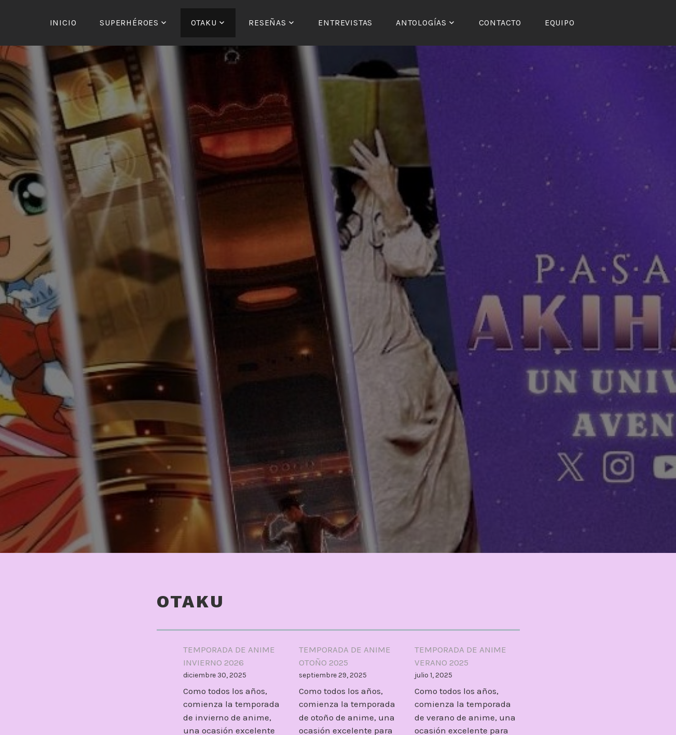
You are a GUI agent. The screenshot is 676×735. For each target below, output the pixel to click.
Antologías (421, 22)
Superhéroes (129, 22)
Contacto (500, 22)
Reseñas (267, 22)
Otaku (204, 22)
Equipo (560, 22)
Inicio (63, 22)
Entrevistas (345, 22)
